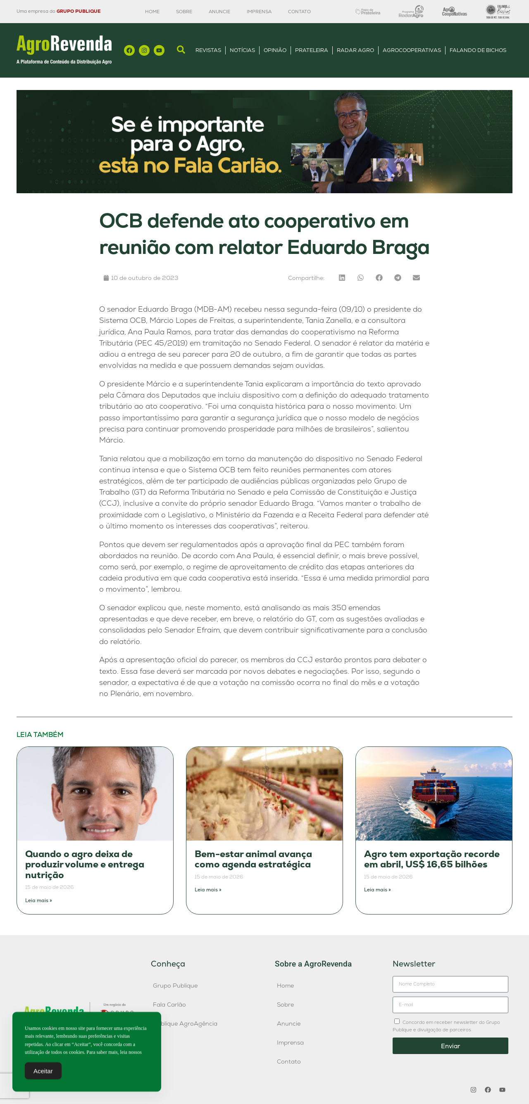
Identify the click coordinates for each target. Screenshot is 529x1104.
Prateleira (311, 50)
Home (152, 11)
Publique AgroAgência (185, 1023)
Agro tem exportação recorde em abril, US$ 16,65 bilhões (432, 859)
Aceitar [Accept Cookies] (43, 1073)
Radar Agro (355, 50)
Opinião (275, 50)
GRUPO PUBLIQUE (78, 11)
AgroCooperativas (412, 50)
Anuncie (219, 11)
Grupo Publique (175, 985)
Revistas (208, 50)
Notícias (242, 50)
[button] (342, 277)
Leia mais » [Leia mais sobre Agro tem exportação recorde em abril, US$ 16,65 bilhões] (377, 889)
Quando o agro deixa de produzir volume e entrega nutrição (84, 864)
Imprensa (259, 11)
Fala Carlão (169, 1004)
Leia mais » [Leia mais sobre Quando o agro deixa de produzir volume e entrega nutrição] (38, 900)
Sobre (184, 11)
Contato (299, 11)
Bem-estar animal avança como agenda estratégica (253, 859)
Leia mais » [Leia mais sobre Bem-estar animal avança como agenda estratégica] (208, 889)
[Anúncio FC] (264, 190)
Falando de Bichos (478, 50)
